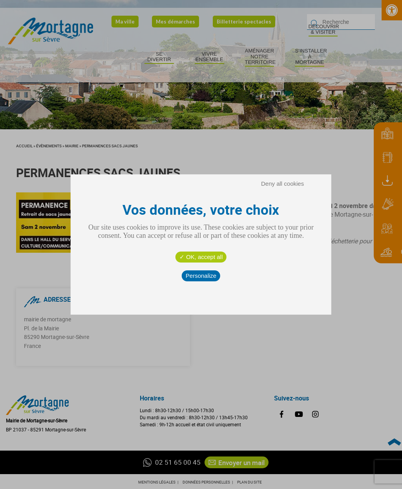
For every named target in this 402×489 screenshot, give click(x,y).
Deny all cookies (282, 183)
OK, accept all (201, 257)
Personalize (201, 275)
